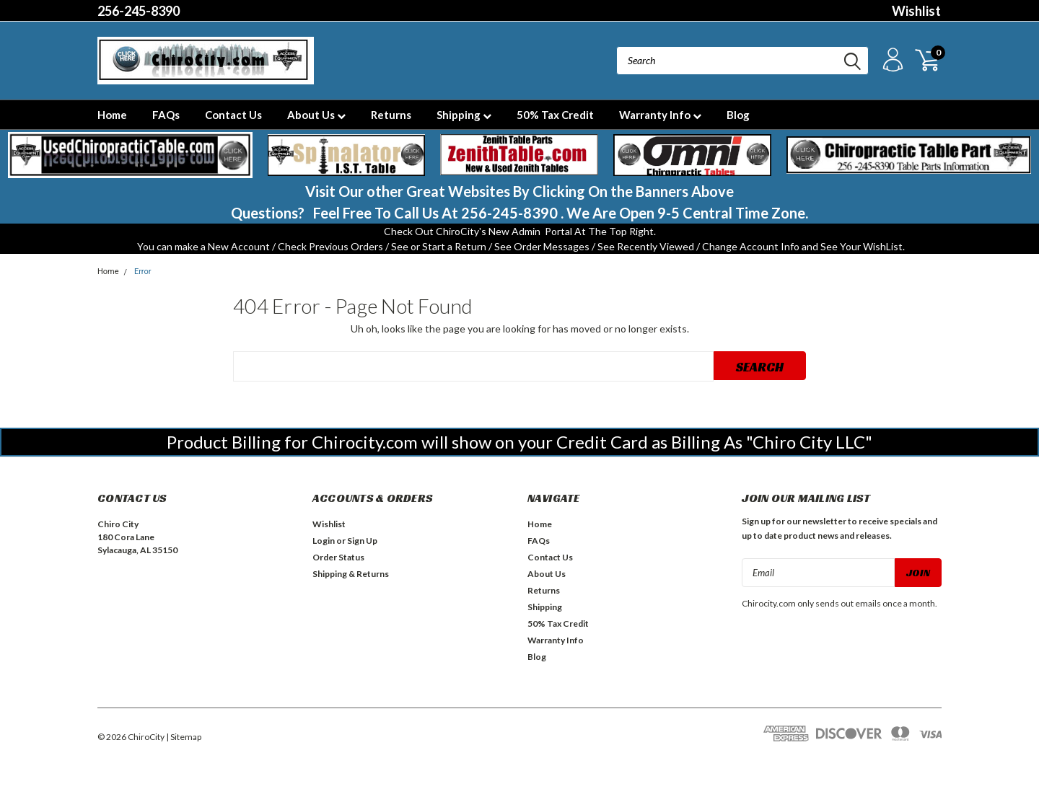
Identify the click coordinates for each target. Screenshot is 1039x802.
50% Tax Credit (555, 114)
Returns (391, 114)
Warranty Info (660, 114)
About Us (316, 114)
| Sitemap (183, 736)
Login (323, 540)
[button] (130, 155)
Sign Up (362, 540)
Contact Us (233, 114)
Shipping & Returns (350, 573)
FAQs (166, 114)
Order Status (338, 557)
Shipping (464, 114)
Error (143, 271)
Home (112, 114)
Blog (738, 114)
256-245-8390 (138, 11)
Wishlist (916, 11)
